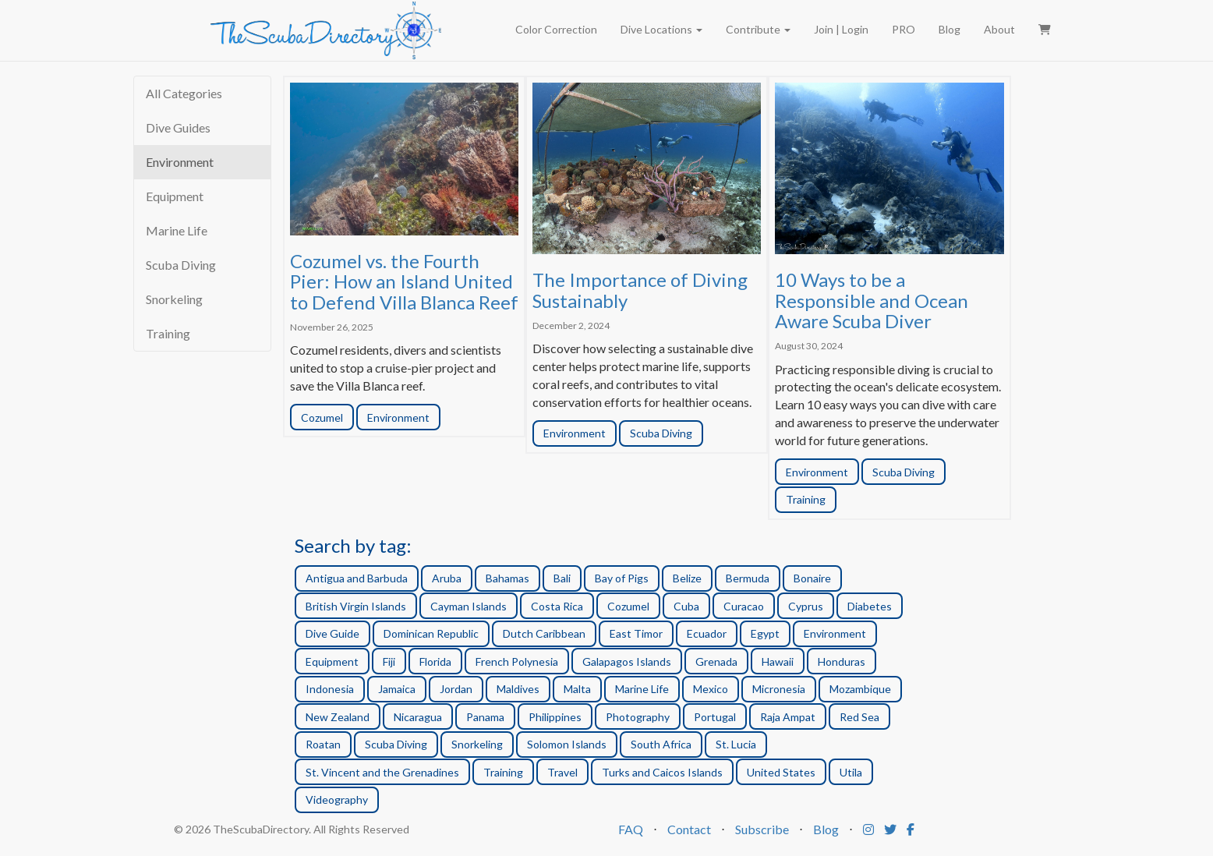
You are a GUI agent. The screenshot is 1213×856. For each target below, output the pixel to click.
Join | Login (841, 29)
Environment (180, 161)
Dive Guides (178, 127)
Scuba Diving (181, 264)
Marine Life (176, 230)
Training (168, 333)
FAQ (630, 829)
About (999, 29)
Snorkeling (174, 299)
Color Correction (556, 29)
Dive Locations (661, 29)
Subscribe (762, 829)
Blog (949, 29)
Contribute (758, 29)
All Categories (184, 93)
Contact (689, 829)
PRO (903, 29)
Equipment (174, 196)
